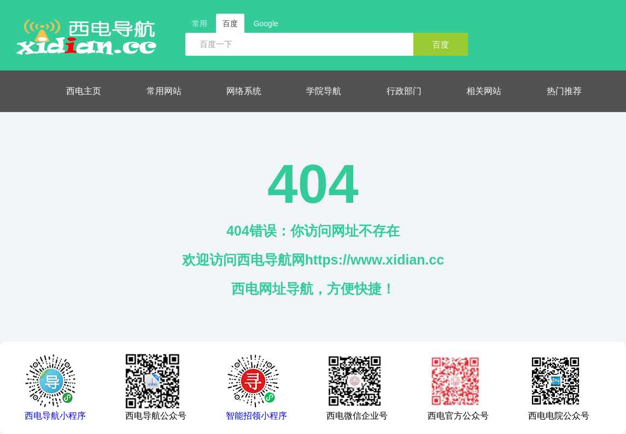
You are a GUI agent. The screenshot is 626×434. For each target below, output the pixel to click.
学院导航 (323, 91)
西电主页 (83, 91)
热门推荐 (564, 91)
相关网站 (483, 91)
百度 (440, 44)
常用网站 (164, 91)
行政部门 (404, 91)
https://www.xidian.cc (374, 259)
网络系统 (243, 91)
